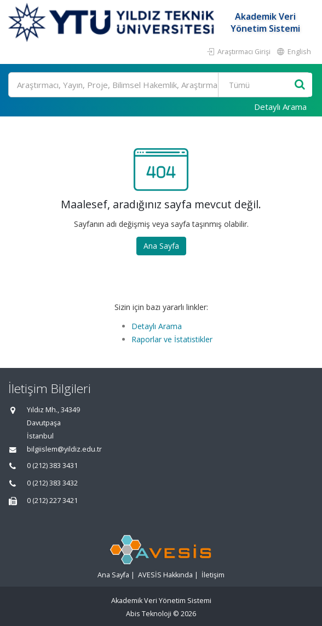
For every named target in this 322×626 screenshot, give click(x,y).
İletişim (213, 575)
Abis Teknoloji (148, 613)
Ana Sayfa (161, 246)
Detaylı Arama (280, 106)
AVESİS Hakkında (165, 575)
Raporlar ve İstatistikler (171, 339)
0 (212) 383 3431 (52, 465)
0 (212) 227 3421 (52, 500)
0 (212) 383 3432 (52, 483)
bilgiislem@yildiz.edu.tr (64, 449)
